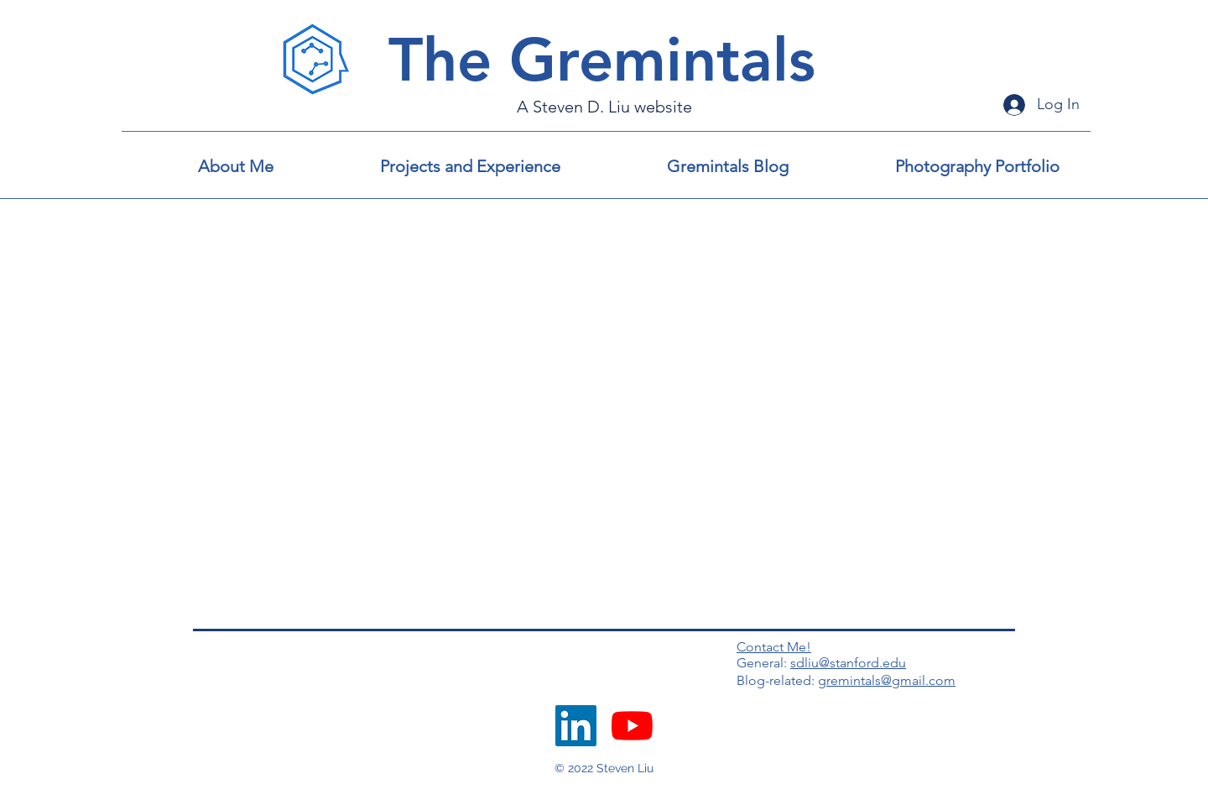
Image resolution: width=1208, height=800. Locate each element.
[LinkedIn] (575, 725)
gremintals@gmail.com (886, 680)
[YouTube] (632, 725)
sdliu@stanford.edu (848, 663)
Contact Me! (774, 647)
